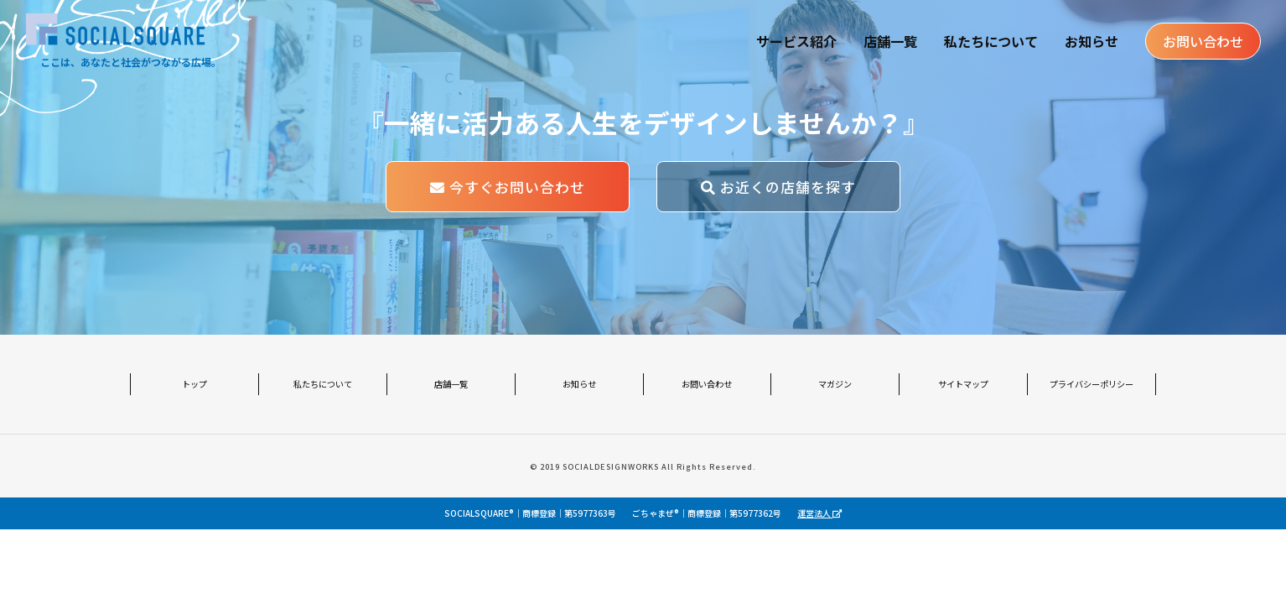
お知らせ (1090, 42)
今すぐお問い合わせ (507, 186)
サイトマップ (963, 383)
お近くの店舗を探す (778, 186)
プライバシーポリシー (1091, 383)
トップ (194, 383)
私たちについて (990, 42)
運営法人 (819, 513)
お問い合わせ (1202, 42)
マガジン (835, 383)
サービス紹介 (795, 42)
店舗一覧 (889, 42)
